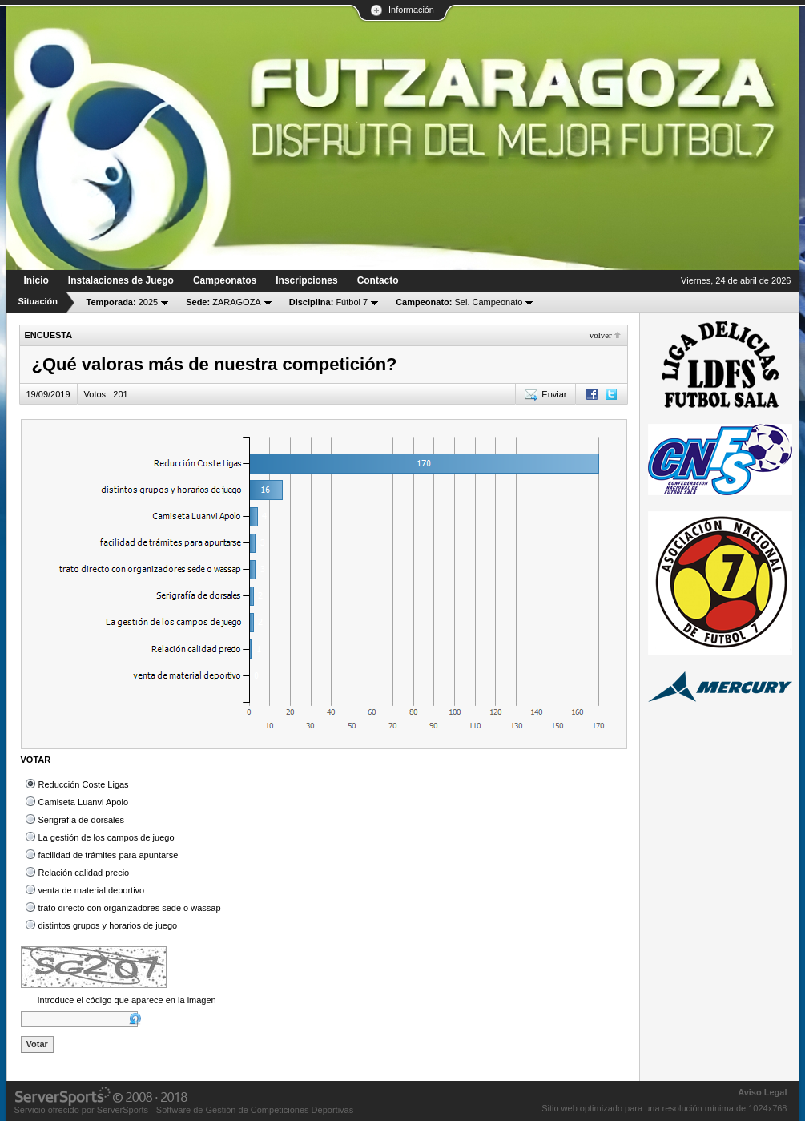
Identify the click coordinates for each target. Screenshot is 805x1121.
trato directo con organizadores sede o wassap (129, 908)
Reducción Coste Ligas (83, 784)
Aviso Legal (762, 1092)
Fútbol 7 (328, 302)
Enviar (553, 394)
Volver (601, 335)
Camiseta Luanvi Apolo (83, 802)
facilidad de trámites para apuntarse (108, 855)
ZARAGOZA (223, 302)
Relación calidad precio (84, 872)
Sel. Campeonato (459, 302)
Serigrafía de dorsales (81, 820)
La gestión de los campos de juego (106, 837)
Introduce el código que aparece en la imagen (127, 1000)
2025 (123, 302)
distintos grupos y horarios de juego (108, 925)
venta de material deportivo (91, 890)
